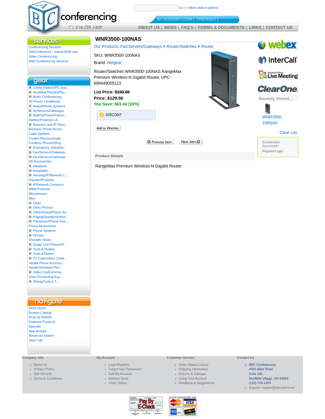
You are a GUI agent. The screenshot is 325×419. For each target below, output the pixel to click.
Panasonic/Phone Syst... (50, 221)
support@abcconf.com (278, 387)
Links (255, 27)
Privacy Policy (44, 369)
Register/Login (272, 151)
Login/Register (119, 364)
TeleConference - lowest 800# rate (53, 51)
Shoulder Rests (40, 240)
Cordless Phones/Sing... (46, 143)
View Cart (36, 340)
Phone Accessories (42, 226)
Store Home (37, 308)
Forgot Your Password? (125, 369)
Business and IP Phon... (50, 124)
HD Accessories (40, 161)
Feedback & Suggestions (197, 383)
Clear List (288, 132)
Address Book (119, 378)
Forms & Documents (221, 27)
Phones (38, 235)
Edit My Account (120, 374)
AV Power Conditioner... (46, 101)
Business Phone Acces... (46, 129)
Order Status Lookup (194, 364)
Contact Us (279, 27)
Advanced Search (41, 335)
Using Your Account (193, 378)
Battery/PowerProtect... (49, 115)
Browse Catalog (40, 312)
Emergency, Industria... (49, 147)
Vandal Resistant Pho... (45, 267)
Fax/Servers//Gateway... (50, 152)
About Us (149, 27)
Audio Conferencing (47, 96)
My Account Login (175, 19)
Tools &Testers (43, 253)
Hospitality (40, 170)
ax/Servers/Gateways (48, 111)
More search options (203, 7)
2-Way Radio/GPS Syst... (51, 87)
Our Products (106, 46)
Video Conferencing (43, 56)
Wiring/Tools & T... (46, 281)
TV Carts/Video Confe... (50, 258)
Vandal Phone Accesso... (47, 263)
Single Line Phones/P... (49, 244)
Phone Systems (44, 230)
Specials (35, 326)
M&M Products (39, 189)
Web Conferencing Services (49, 61)
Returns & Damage (192, 374)
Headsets (40, 166)
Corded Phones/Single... (46, 138)
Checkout (206, 19)
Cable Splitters (39, 133)
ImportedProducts (41, 180)
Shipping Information (193, 369)
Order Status (118, 383)
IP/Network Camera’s (48, 184)
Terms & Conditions (48, 378)
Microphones (38, 193)
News (170, 27)
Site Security (43, 374)
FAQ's (187, 27)
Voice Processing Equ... (46, 277)
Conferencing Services (45, 47)
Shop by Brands (40, 317)
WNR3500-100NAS (272, 115)
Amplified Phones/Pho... (50, 92)
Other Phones (43, 207)
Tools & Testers (44, 249)
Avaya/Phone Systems (49, 106)
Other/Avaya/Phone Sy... (50, 212)
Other (37, 203)
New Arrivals (38, 331)
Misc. (32, 198)
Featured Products (42, 322)
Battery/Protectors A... (44, 120)
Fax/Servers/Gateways (49, 157)
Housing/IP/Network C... (50, 175)
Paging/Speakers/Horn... (50, 217)
